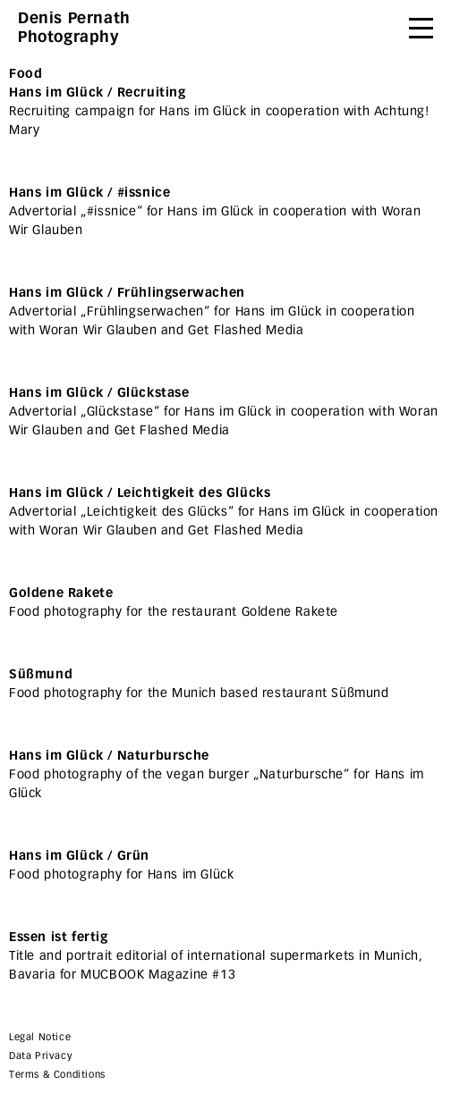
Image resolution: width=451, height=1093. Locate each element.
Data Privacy (40, 1056)
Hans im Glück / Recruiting (97, 92)
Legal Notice (40, 1037)
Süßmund (40, 674)
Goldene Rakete (61, 593)
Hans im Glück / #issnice (89, 192)
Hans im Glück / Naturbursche (109, 755)
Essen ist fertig (58, 937)
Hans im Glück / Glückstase (99, 392)
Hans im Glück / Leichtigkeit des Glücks (139, 492)
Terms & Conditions (57, 1074)
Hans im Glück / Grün (79, 855)
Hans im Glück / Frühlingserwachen (127, 292)
